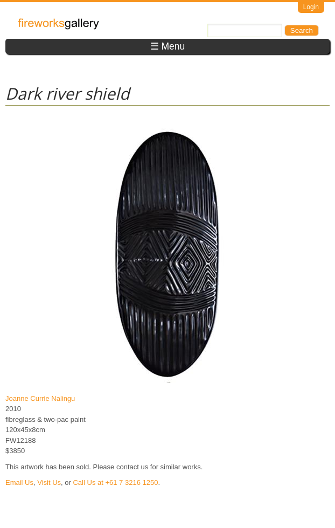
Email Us (19, 482)
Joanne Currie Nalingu (40, 398)
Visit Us (49, 482)
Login (311, 7)
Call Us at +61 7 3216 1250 (115, 482)
